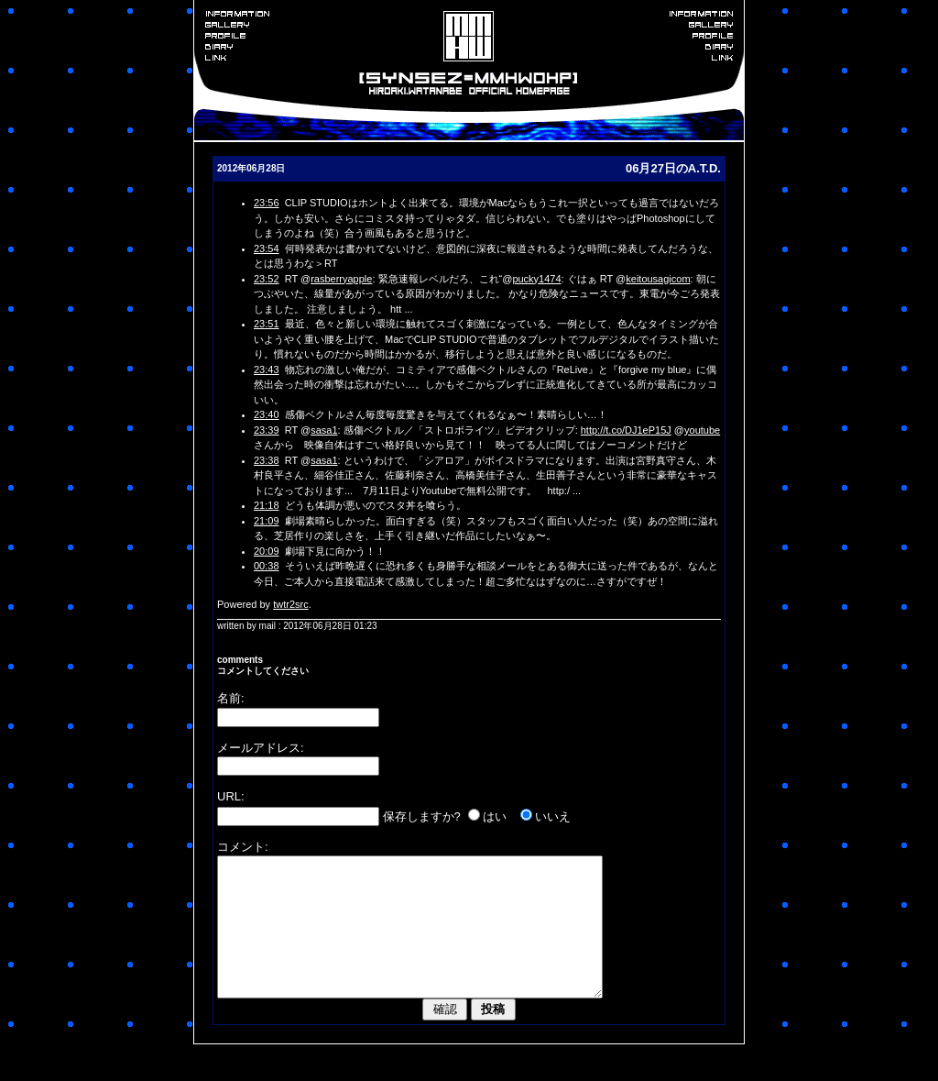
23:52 (266, 278)
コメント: (242, 847)
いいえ (553, 816)
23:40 (266, 414)
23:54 (266, 248)
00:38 (266, 565)
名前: (231, 698)
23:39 (266, 430)
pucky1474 (536, 278)
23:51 (266, 323)
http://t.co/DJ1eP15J (626, 430)
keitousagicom (658, 278)
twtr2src (291, 604)
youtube (702, 430)
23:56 (266, 202)
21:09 (266, 520)
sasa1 (324, 430)
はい (495, 816)
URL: (231, 796)
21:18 (266, 505)
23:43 (266, 369)
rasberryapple (341, 278)
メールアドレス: (260, 748)
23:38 (266, 460)
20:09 (266, 551)
